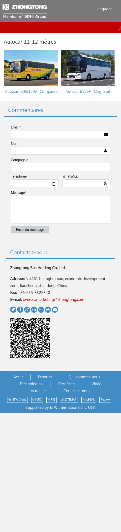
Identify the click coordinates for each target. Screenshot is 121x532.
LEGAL (89, 400)
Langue (103, 9)
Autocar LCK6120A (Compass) (31, 91)
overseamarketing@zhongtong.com (53, 299)
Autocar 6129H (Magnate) (87, 91)
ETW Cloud (17, 400)
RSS (51, 400)
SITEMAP (69, 400)
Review (105, 400)
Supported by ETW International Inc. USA (60, 407)
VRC (37, 400)
